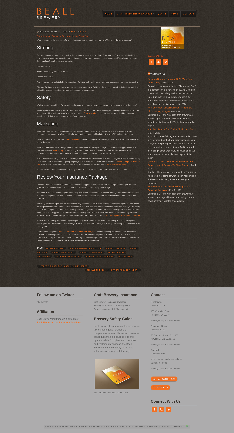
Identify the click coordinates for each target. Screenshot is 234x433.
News (174, 13)
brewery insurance (115, 248)
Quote (162, 13)
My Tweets (42, 302)
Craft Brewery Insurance (134, 14)
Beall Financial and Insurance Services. (59, 322)
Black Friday (58, 150)
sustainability (125, 256)
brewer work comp (55, 248)
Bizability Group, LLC (173, 426)
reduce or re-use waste (116, 164)
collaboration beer (72, 139)
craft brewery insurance (68, 256)
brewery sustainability (63, 252)
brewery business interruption (85, 248)
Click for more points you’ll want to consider (121, 215)
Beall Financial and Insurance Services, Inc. (77, 232)
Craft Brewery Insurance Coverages (110, 302)
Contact (188, 13)
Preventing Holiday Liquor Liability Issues (62, 266)
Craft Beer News (157, 74)
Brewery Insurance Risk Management (111, 309)
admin (74, 32)
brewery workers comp (91, 252)
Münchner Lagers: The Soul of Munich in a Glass (172, 129)
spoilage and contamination (99, 256)
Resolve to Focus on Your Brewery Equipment (113, 270)
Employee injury (90, 113)
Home (108, 13)
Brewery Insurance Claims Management (112, 306)
